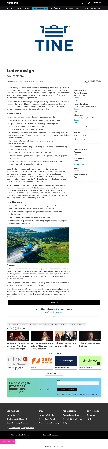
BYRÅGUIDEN (55, 8)
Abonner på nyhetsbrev (20, 435)
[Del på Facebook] (85, 81)
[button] (98, 363)
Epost (76, 98)
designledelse (61, 324)
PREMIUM (19, 8)
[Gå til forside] (13, 3)
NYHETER (10, 8)
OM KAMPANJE (96, 8)
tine (9, 324)
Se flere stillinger (54, 373)
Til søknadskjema (81, 139)
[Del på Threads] (97, 81)
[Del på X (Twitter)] (88, 81)
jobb (35, 324)
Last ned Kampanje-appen (53, 435)
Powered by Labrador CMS (54, 446)
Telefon (77, 100)
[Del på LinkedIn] (91, 81)
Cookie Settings (8, 441)
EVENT (27, 8)
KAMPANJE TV (68, 8)
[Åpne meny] (97, 3)
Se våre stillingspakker (54, 312)
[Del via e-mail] (94, 81)
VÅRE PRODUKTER (82, 8)
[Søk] (82, 3)
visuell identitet (46, 324)
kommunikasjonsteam (22, 324)
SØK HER (54, 302)
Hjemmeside (79, 165)
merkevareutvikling (77, 324)
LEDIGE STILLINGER (40, 8)
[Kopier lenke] (99, 81)
